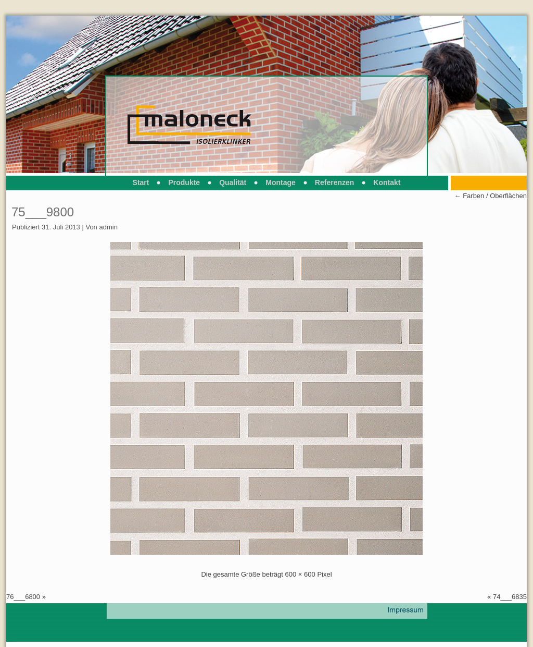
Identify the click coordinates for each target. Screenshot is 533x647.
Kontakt (386, 182)
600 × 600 (300, 574)
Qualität (232, 182)
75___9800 (42, 212)
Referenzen (334, 182)
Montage (280, 182)
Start (141, 182)
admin (108, 227)
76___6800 (23, 597)
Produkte (184, 182)
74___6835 (510, 597)
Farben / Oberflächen (490, 196)
